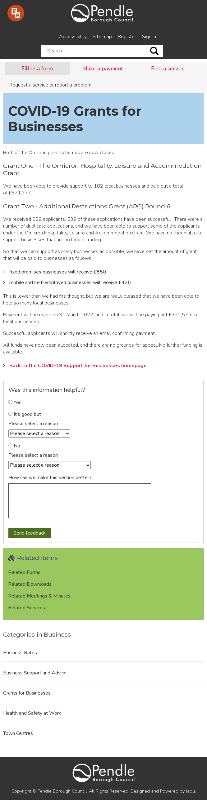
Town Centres (18, 733)
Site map (102, 36)
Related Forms (24, 572)
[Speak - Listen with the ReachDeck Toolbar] (15, 13)
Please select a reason (33, 423)
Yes (14, 402)
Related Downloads (30, 584)
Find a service (168, 68)
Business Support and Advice (35, 672)
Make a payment (102, 68)
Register (127, 36)
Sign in (149, 36)
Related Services (26, 607)
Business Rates (20, 652)
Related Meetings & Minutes (39, 596)
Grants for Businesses (27, 693)
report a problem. (73, 85)
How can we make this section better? (50, 477)
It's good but (24, 414)
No (14, 445)
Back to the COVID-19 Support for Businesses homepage (78, 365)
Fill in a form (37, 68)
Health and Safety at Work (32, 713)
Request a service (28, 85)
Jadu (190, 791)
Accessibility (73, 36)
